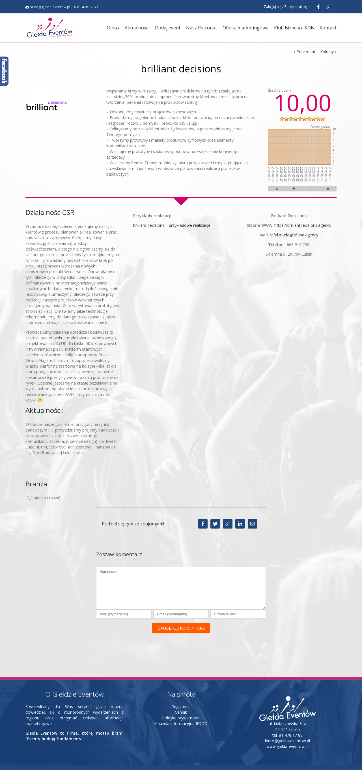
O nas (113, 28)
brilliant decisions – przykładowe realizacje (171, 225)
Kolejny (327, 51)
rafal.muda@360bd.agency (294, 235)
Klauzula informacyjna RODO (181, 713)
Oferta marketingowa (245, 28)
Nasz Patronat (201, 28)
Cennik (181, 702)
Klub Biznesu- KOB (294, 28)
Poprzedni (305, 51)
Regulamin (181, 696)
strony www (79, 762)
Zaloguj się (272, 6)
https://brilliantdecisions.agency (302, 225)
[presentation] (139, 638)
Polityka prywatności (181, 707)
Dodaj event (167, 28)
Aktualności (137, 28)
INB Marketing (56, 762)
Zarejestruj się (295, 6)
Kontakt (328, 28)
